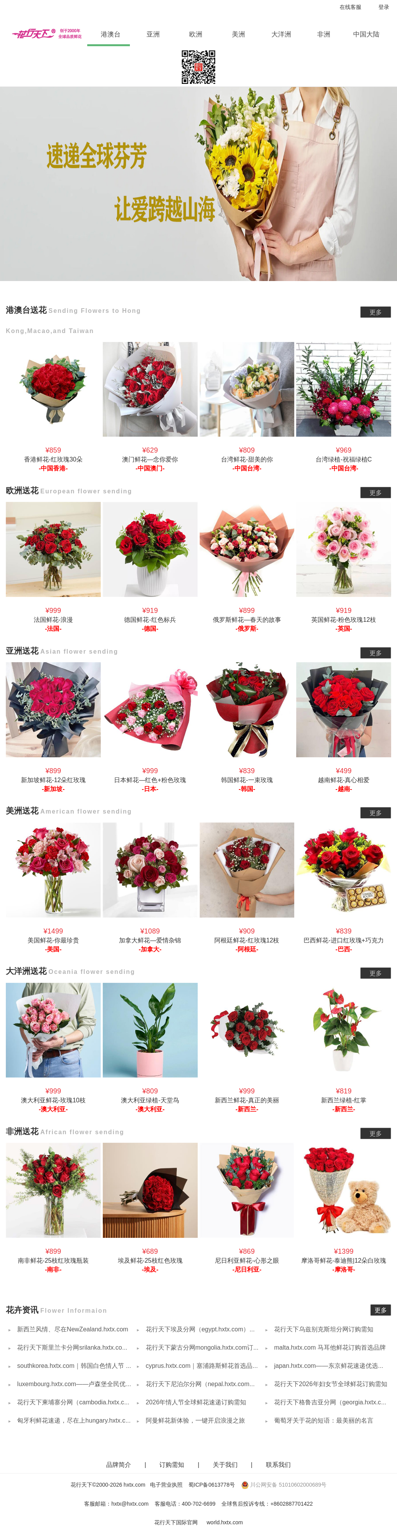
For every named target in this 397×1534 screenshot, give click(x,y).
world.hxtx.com (225, 1522)
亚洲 (159, 34)
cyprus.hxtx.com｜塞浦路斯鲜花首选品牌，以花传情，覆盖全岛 (232, 1365)
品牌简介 (118, 1464)
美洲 (244, 34)
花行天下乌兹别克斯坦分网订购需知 (323, 1329)
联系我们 (278, 1464)
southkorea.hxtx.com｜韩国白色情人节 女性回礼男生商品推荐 (102, 1365)
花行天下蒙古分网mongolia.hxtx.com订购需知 (208, 1347)
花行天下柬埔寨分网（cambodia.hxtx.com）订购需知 (90, 1402)
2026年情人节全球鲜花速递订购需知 (195, 1402)
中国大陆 (366, 34)
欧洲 (201, 34)
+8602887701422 (291, 1504)
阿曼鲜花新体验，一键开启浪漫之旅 (194, 1420)
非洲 (329, 34)
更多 (375, 312)
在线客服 (350, 7)
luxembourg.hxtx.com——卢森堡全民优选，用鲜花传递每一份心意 (108, 1384)
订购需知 (172, 1464)
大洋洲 (285, 34)
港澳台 (115, 34)
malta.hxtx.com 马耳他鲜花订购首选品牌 (329, 1347)
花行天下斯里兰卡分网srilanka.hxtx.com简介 (78, 1347)
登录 (383, 7)
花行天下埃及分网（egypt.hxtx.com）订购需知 (209, 1329)
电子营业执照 (166, 1485)
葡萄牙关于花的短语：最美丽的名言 (323, 1420)
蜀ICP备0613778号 (211, 1485)
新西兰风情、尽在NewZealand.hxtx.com (72, 1329)
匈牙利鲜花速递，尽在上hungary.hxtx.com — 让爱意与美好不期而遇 (110, 1420)
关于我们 (226, 1464)
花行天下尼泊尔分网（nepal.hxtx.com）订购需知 (212, 1384)
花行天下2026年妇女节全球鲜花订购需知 (330, 1384)
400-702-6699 (199, 1504)
